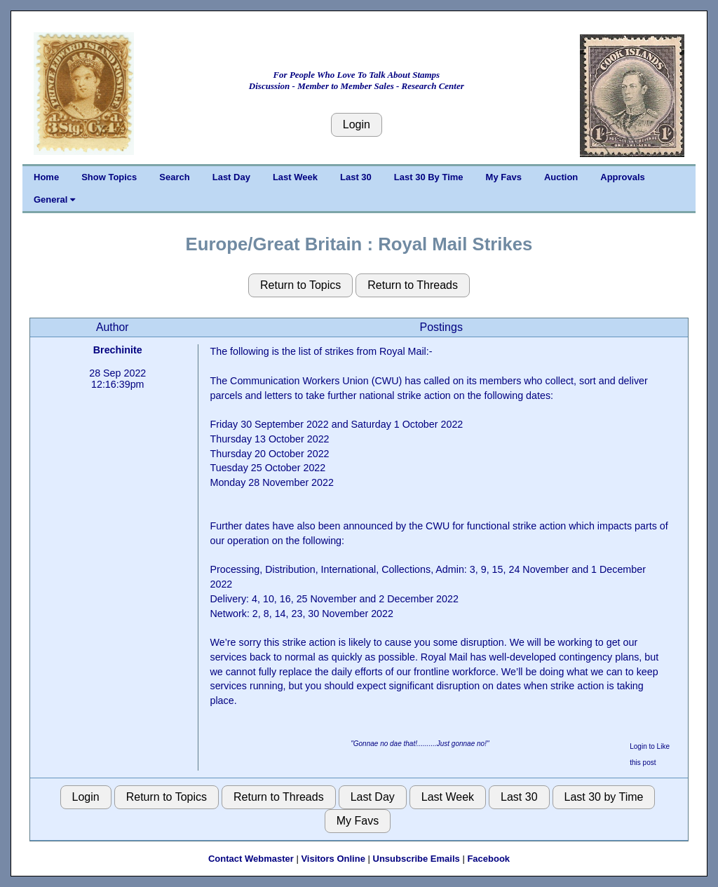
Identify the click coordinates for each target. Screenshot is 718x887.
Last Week (295, 177)
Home (46, 177)
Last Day (231, 177)
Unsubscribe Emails (416, 858)
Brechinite (117, 350)
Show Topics (109, 177)
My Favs (504, 177)
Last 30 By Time (428, 177)
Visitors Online (333, 858)
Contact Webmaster (251, 858)
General (54, 199)
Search (174, 177)
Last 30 (356, 177)
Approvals (622, 177)
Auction (561, 177)
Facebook (488, 858)
